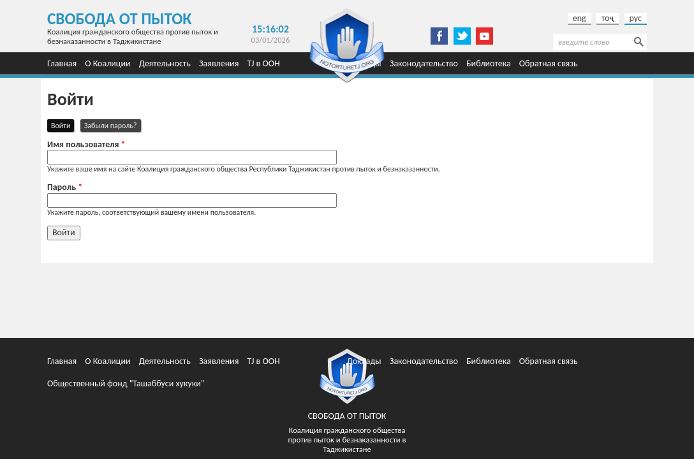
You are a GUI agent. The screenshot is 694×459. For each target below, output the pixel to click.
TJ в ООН (263, 63)
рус (636, 18)
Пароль (64, 187)
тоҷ (608, 18)
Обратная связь (548, 63)
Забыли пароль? (110, 125)
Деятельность (165, 63)
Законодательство (424, 63)
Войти (62, 125)
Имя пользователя (86, 145)
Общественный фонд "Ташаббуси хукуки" (125, 383)
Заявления (219, 63)
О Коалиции (107, 63)
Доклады (364, 361)
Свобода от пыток (119, 19)
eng (579, 18)
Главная (62, 63)
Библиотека (488, 63)
